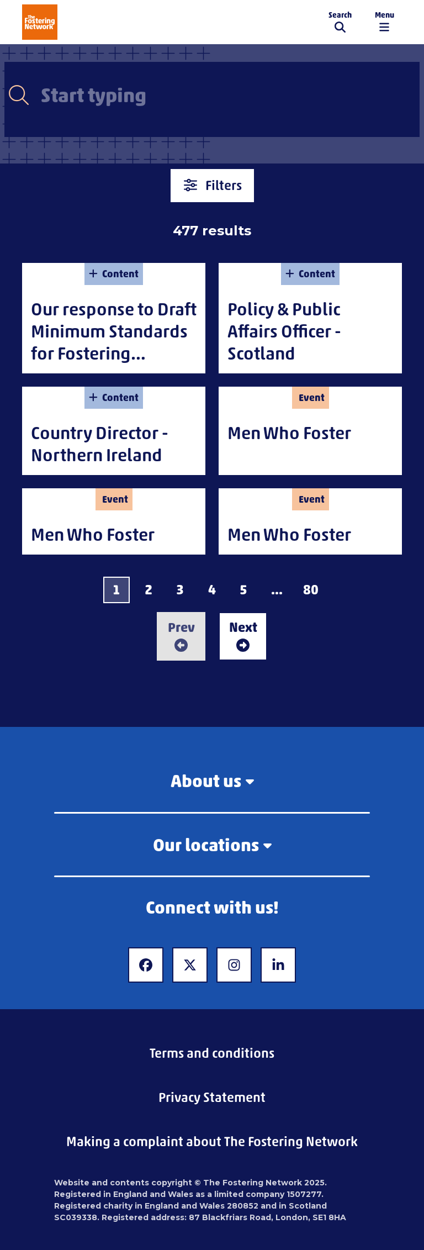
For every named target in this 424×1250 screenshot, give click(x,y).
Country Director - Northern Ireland (99, 444)
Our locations (212, 845)
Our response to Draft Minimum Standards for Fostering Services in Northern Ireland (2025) (114, 353)
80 (311, 590)
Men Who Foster (289, 433)
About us (212, 781)
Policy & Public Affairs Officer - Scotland (284, 331)
